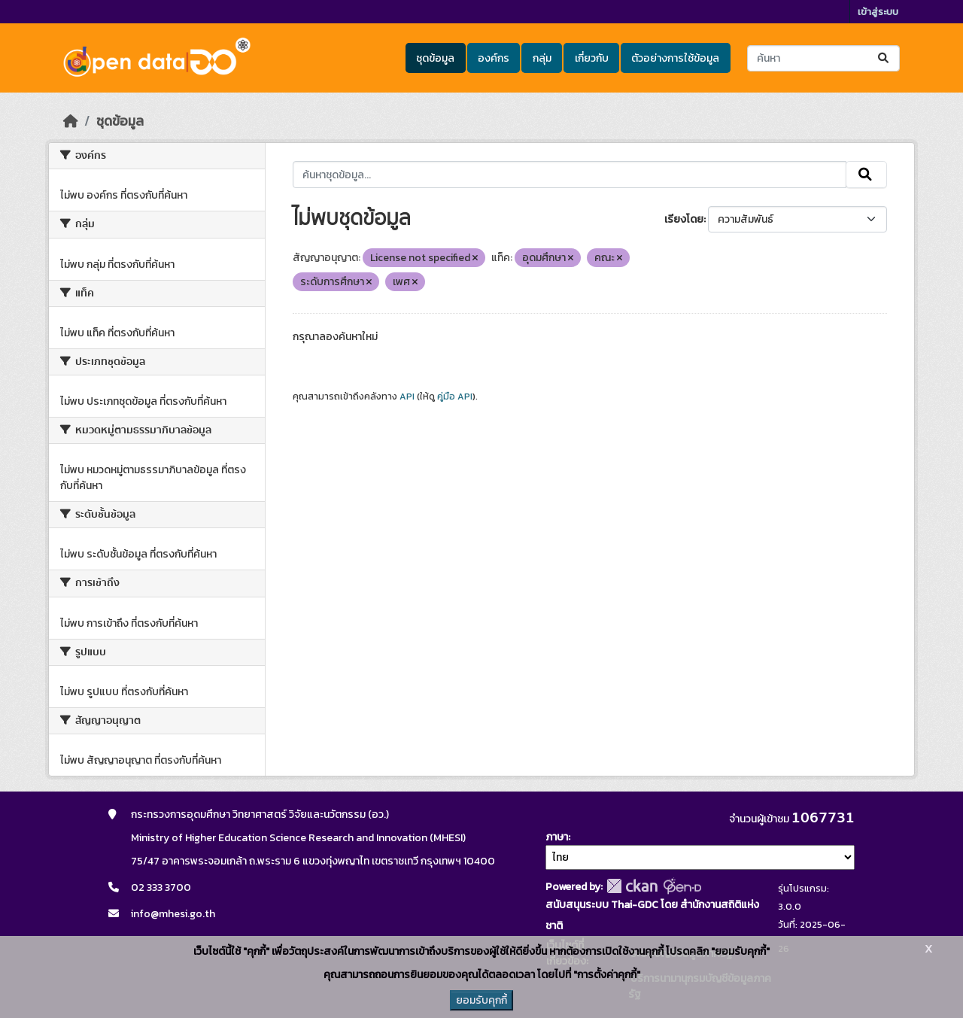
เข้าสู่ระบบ (878, 12)
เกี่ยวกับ (592, 58)
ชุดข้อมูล (435, 58)
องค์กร (493, 58)
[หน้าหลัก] (70, 121)
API (407, 396)
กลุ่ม (542, 58)
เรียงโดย (683, 219)
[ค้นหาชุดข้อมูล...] (823, 58)
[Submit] (884, 58)
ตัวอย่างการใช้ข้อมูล (675, 58)
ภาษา (556, 837)
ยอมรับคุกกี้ (481, 1000)
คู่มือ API (454, 396)
